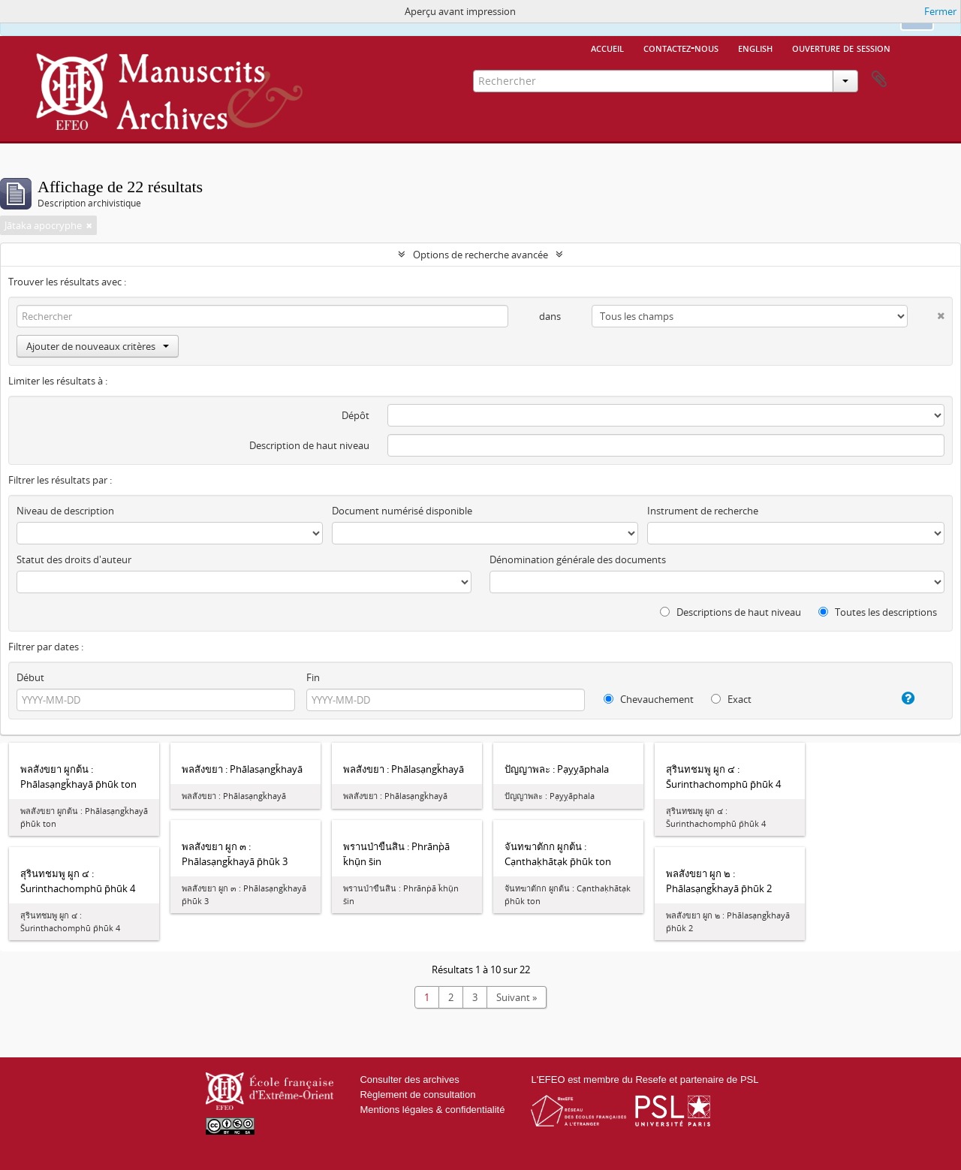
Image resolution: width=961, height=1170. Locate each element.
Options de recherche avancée (480, 254)
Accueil (607, 47)
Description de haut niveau (309, 445)
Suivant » (516, 997)
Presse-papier (879, 79)
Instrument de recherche (702, 510)
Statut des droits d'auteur (74, 559)
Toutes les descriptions (877, 612)
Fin (313, 677)
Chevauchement (649, 699)
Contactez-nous (680, 47)
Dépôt (355, 415)
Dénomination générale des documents (578, 559)
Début (30, 677)
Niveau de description (65, 510)
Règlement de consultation (417, 1094)
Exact (731, 699)
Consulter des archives (409, 1079)
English (755, 47)
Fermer (940, 11)
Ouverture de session (841, 47)
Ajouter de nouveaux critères (97, 346)
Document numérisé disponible (402, 510)
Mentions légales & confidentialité (432, 1109)
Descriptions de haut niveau (730, 612)
